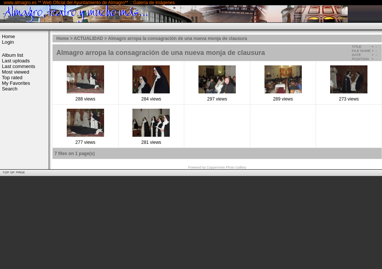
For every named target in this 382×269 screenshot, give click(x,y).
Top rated (12, 77)
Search (10, 89)
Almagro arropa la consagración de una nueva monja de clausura (177, 38)
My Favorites (16, 83)
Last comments (18, 66)
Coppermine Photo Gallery (226, 167)
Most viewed (15, 72)
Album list (12, 55)
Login (8, 42)
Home (8, 36)
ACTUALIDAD (88, 38)
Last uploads (16, 61)
